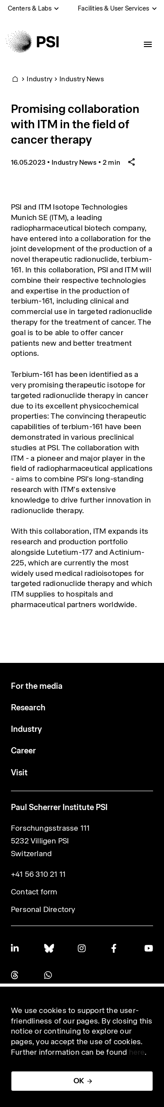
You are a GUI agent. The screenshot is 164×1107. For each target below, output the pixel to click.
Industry (39, 79)
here (137, 1052)
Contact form (34, 891)
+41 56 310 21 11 (38, 874)
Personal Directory (43, 909)
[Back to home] (32, 42)
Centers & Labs (30, 8)
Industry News (81, 79)
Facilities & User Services (113, 8)
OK (78, 1080)
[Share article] (131, 162)
